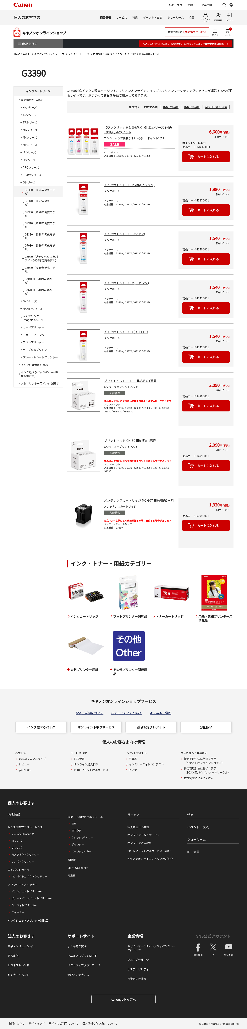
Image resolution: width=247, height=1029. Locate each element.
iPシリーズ (29, 152)
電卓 (73, 823)
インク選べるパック (41, 727)
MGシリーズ (30, 130)
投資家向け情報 (136, 979)
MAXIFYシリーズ (32, 309)
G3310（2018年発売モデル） (40, 225)
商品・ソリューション (21, 946)
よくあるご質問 (160, 712)
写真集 (72, 875)
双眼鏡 (72, 860)
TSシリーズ (30, 115)
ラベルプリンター (33, 342)
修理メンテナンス (78, 975)
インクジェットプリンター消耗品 (28, 920)
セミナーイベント (18, 975)
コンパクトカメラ (18, 870)
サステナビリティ (138, 969)
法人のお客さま (21, 936)
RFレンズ (17, 840)
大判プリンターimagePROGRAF (33, 318)
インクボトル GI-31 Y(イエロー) (126, 331)
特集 (135, 17)
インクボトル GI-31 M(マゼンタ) (126, 282)
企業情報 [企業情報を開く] (206, 5)
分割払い (206, 727)
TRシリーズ (30, 122)
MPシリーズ (30, 145)
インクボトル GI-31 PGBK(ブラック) (129, 184)
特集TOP (20, 753)
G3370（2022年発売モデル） (40, 202)
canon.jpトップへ (123, 999)
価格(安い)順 (192, 107)
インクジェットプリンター (27, 891)
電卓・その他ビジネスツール (85, 817)
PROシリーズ (31, 167)
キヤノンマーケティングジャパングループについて (151, 948)
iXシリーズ (29, 160)
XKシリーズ (30, 107)
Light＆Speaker (78, 868)
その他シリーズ (32, 175)
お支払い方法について (126, 712)
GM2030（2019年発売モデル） (41, 292)
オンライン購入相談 (86, 764)
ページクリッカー (81, 851)
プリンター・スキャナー (22, 885)
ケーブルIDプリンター (36, 350)
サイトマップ (37, 1023)
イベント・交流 (152, 17)
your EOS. (25, 770)
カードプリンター (33, 327)
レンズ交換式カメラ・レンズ (25, 827)
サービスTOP (78, 753)
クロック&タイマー (82, 837)
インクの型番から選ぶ (34, 365)
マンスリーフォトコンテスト (146, 764)
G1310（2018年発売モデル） (40, 236)
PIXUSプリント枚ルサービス (91, 770)
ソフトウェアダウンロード (84, 965)
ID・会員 (193, 851)
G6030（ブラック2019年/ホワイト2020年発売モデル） (42, 258)
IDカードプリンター (35, 335)
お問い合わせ (16, 1023)
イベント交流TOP (136, 753)
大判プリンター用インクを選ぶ (40, 383)
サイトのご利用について (63, 1023)
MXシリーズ (30, 137)
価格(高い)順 (170, 107)
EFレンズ (17, 847)
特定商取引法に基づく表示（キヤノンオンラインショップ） (204, 761)
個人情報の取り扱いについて (99, 1023)
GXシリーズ (30, 301)
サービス (121, 17)
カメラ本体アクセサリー (25, 854)
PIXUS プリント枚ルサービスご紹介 (149, 851)
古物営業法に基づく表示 (199, 778)
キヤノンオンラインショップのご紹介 (150, 859)
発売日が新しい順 (216, 107)
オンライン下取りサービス (96, 727)
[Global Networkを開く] (231, 5)
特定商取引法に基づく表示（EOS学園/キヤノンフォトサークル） (207, 770)
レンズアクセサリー (23, 861)
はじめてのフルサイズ (32, 759)
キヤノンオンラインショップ (49, 54)
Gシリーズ (121, 54)
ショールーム (175, 17)
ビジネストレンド (18, 965)
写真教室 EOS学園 (138, 827)
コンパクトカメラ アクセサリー (29, 876)
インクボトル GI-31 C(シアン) (124, 233)
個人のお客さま (27, 17)
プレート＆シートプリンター (40, 357)
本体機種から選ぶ (102, 54)
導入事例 (13, 956)
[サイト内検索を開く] (224, 5)
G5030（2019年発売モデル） (40, 269)
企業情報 (135, 936)
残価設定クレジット (151, 727)
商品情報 (105, 17)
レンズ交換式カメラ (23, 833)
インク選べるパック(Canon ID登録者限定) (39, 374)
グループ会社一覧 (138, 960)
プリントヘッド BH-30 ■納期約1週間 (130, 380)
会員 (192, 17)
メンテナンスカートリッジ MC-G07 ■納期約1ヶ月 (139, 500)
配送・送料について (89, 712)
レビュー (24, 764)
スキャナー (18, 912)
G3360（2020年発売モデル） (40, 214)
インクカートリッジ (78, 54)
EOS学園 (79, 759)
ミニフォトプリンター (24, 905)
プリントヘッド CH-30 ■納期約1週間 (130, 440)
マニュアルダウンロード (82, 956)
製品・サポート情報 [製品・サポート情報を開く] (181, 5)
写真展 (133, 759)
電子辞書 (76, 830)
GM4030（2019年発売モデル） (41, 280)
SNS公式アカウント (213, 936)
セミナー (134, 770)
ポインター (77, 844)
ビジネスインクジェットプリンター (32, 898)
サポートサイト (81, 936)
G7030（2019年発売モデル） (40, 247)
